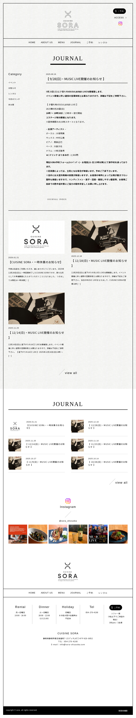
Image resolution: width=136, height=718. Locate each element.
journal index (57, 199)
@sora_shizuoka (68, 521)
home (32, 42)
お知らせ (12, 88)
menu (61, 42)
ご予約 (90, 42)
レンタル (103, 42)
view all (68, 372)
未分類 (11, 104)
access (120, 18)
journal (75, 42)
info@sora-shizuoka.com (72, 644)
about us (47, 42)
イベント (12, 82)
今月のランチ (14, 99)
